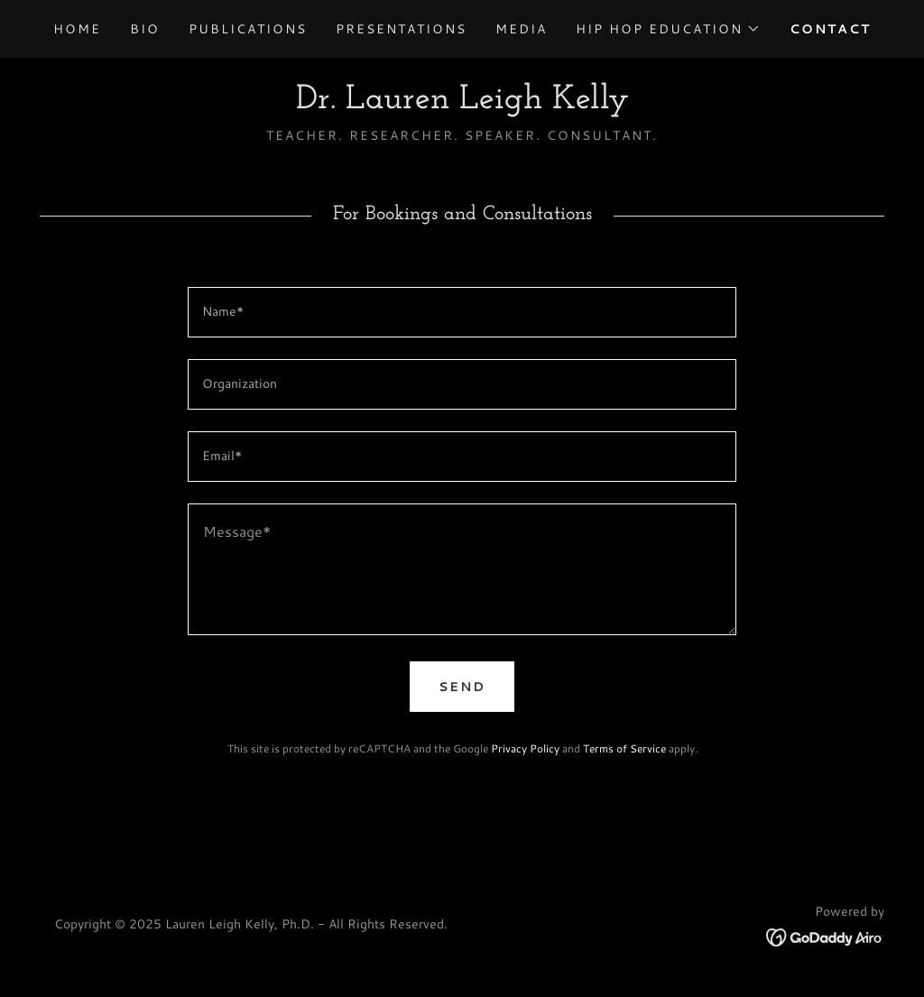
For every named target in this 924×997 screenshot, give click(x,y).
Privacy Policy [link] (525, 748)
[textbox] (462, 312)
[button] (668, 29)
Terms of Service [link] (624, 748)
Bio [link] (145, 29)
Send (462, 687)
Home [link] (77, 29)
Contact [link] (830, 29)
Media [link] (521, 29)
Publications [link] (248, 29)
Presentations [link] (401, 29)
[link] (462, 102)
